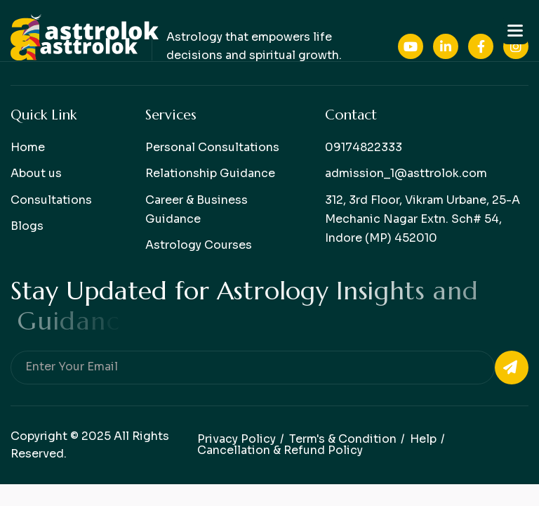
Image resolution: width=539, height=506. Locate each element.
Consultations (51, 200)
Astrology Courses (198, 245)
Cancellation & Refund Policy (280, 450)
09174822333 (363, 147)
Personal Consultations (212, 147)
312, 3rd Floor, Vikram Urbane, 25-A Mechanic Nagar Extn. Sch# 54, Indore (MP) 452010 (422, 219)
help (423, 439)
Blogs (27, 226)
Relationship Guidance (210, 173)
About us (36, 173)
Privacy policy (236, 439)
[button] (515, 31)
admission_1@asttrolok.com (406, 173)
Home (28, 147)
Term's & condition (343, 439)
